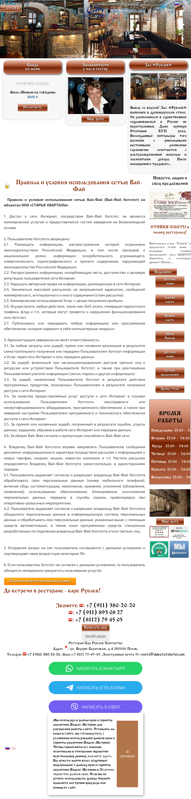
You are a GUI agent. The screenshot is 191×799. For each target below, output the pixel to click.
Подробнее (163, 272)
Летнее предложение (170, 372)
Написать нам (95, 627)
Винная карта (170, 318)
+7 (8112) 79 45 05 (99, 620)
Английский (182, 4)
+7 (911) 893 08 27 (99, 613)
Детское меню (170, 354)
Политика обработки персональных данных (40, 581)
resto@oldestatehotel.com (162, 654)
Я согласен (127, 754)
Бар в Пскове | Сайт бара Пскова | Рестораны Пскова (95, 11)
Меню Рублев (170, 336)
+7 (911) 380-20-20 (110, 605)
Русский (176, 4)
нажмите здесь (100, 756)
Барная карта (170, 299)
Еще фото (95, 119)
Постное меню (170, 281)
